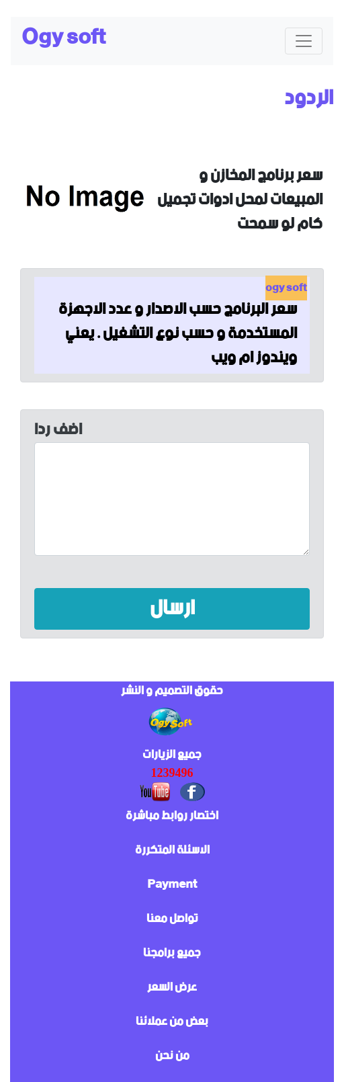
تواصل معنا (172, 919)
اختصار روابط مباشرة (172, 816)
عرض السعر (172, 987)
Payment (172, 884)
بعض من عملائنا (172, 1021)
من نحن (172, 1056)
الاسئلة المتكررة (172, 850)
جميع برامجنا (172, 953)
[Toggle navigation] (303, 41)
